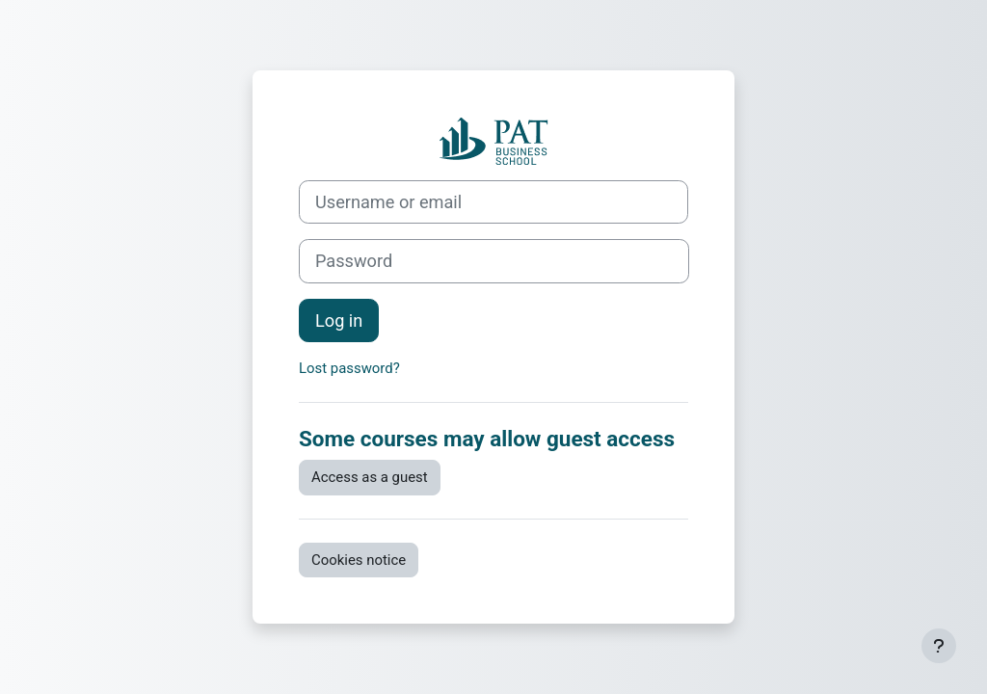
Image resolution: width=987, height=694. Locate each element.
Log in (338, 320)
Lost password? (349, 368)
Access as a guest (369, 477)
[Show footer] (938, 645)
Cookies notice (358, 560)
